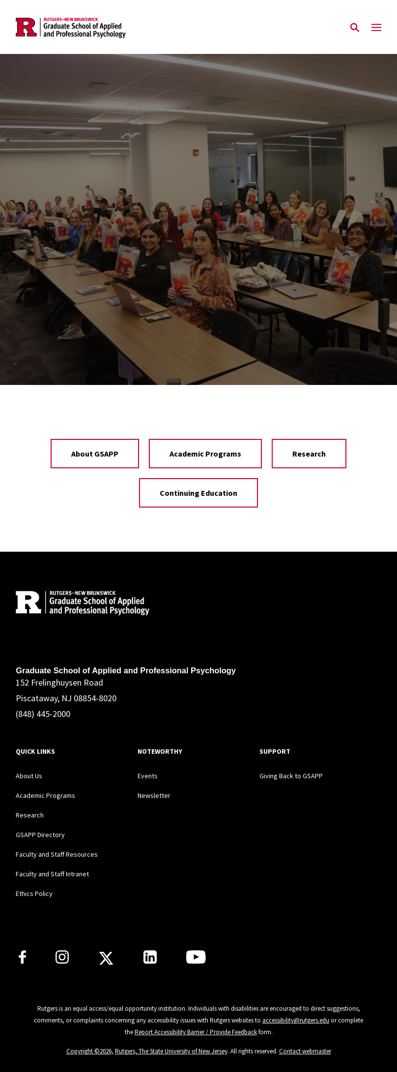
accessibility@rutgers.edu (295, 1020)
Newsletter (154, 795)
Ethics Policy (34, 893)
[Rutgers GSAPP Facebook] (22, 961)
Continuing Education (198, 493)
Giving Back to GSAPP (291, 775)
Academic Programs (205, 454)
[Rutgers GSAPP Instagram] (62, 961)
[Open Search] (355, 28)
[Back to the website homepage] (71, 28)
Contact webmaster (305, 1051)
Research (309, 454)
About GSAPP (94, 454)
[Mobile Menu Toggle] (376, 28)
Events (148, 775)
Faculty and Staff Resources (57, 854)
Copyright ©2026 (89, 1051)
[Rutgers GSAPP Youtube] (195, 961)
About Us (29, 775)
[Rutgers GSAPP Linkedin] (150, 961)
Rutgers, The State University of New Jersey (171, 1051)
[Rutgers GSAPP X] (106, 961)
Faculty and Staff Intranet (52, 873)
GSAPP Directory (40, 834)
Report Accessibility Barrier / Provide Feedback (196, 1032)
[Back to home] (80, 604)
